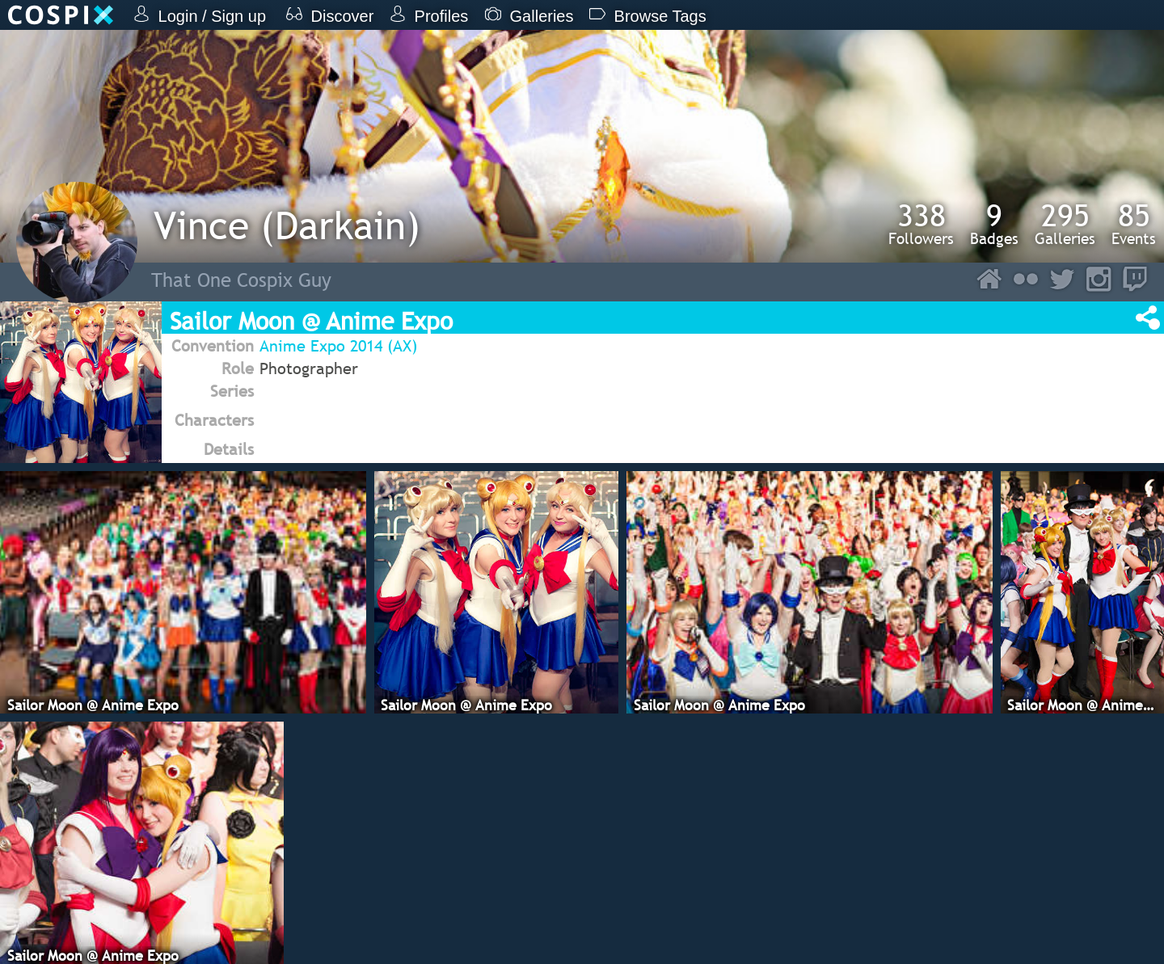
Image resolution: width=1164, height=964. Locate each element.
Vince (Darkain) (287, 225)
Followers (921, 223)
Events (1133, 223)
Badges (994, 223)
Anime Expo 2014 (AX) (338, 345)
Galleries (1065, 223)
